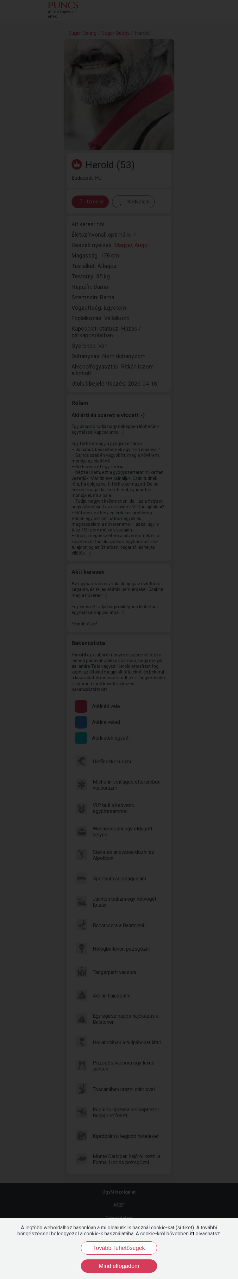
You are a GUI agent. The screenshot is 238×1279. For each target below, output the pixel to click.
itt (192, 1234)
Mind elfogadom (119, 1266)
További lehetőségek (119, 1248)
